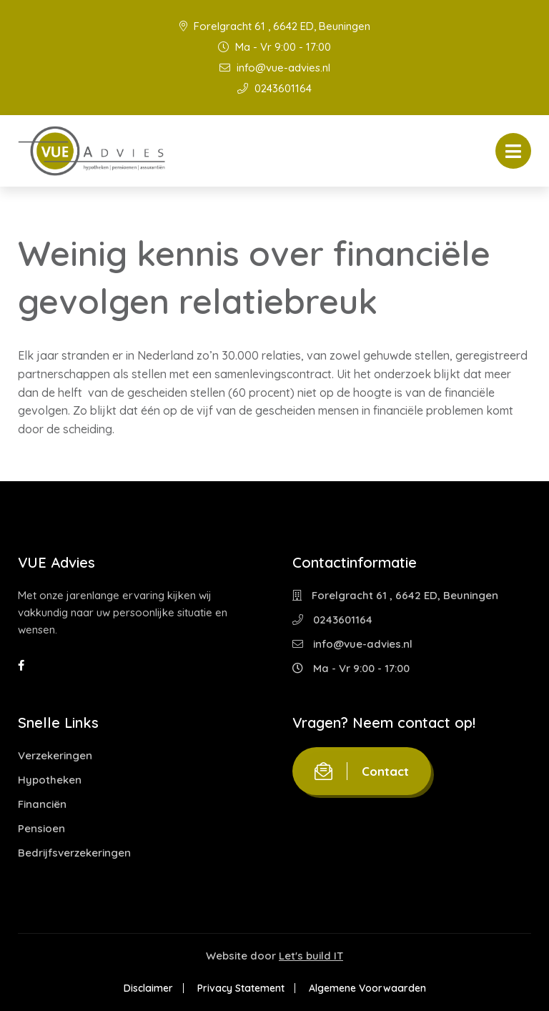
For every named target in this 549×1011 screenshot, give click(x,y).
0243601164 (274, 88)
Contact (362, 771)
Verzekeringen (55, 755)
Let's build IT (311, 955)
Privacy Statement (241, 988)
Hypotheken (49, 779)
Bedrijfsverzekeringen (74, 852)
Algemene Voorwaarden (367, 988)
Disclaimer (148, 988)
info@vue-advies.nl (274, 67)
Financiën (42, 804)
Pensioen (41, 828)
